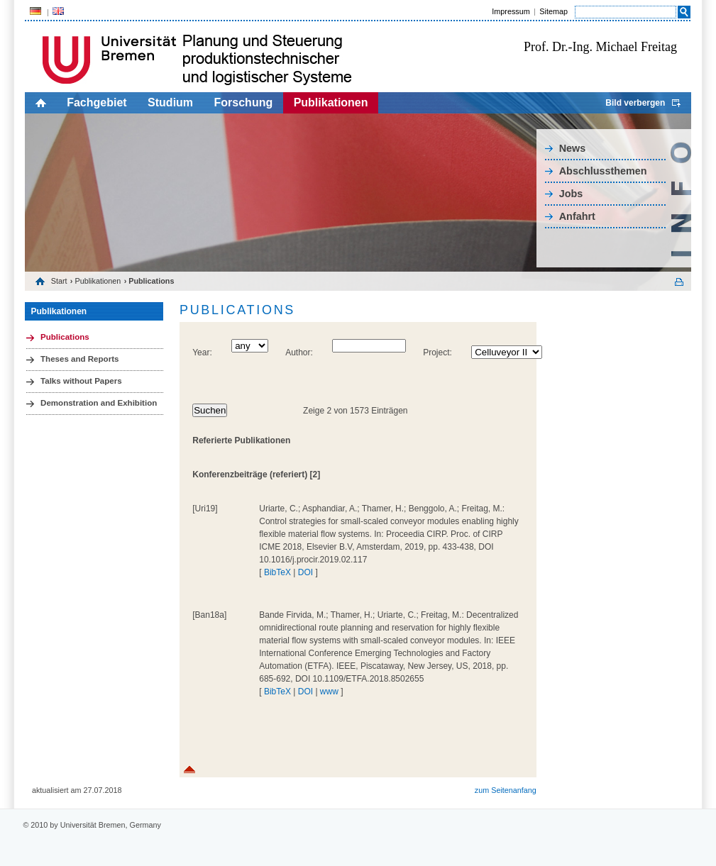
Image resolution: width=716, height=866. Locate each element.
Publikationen (331, 102)
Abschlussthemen (603, 171)
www (329, 691)
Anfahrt (577, 216)
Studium (170, 102)
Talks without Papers (81, 381)
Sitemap (553, 11)
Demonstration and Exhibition (98, 403)
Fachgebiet (96, 102)
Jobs (571, 193)
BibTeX (277, 572)
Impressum (510, 11)
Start (59, 281)
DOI (305, 572)
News (572, 148)
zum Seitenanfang (505, 790)
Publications (64, 337)
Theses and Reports (79, 359)
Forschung (243, 102)
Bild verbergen (635, 103)
